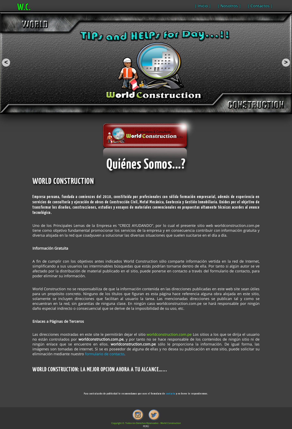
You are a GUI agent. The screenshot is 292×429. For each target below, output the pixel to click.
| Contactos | (260, 6)
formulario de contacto (104, 353)
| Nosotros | (229, 6)
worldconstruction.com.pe (169, 334)
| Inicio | (202, 6)
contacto (170, 393)
